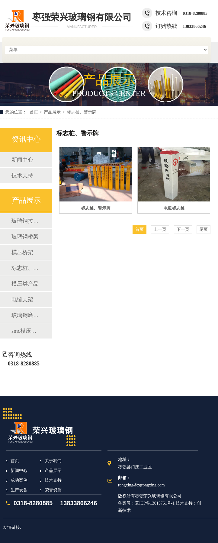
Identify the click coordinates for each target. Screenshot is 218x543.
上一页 (160, 229)
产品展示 (52, 112)
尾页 (203, 229)
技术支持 (22, 175)
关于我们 (53, 461)
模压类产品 (25, 284)
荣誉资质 (53, 490)
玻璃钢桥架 (25, 237)
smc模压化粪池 (25, 331)
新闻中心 (22, 160)
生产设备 (19, 490)
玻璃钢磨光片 (25, 315)
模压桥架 (22, 252)
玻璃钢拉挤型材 (25, 221)
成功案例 (19, 480)
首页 (34, 112)
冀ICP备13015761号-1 (155, 503)
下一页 (183, 229)
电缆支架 (22, 299)
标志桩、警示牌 (81, 112)
